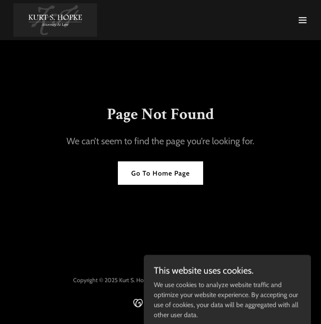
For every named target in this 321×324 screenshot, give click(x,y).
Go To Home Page (160, 173)
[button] (302, 20)
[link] (55, 20)
